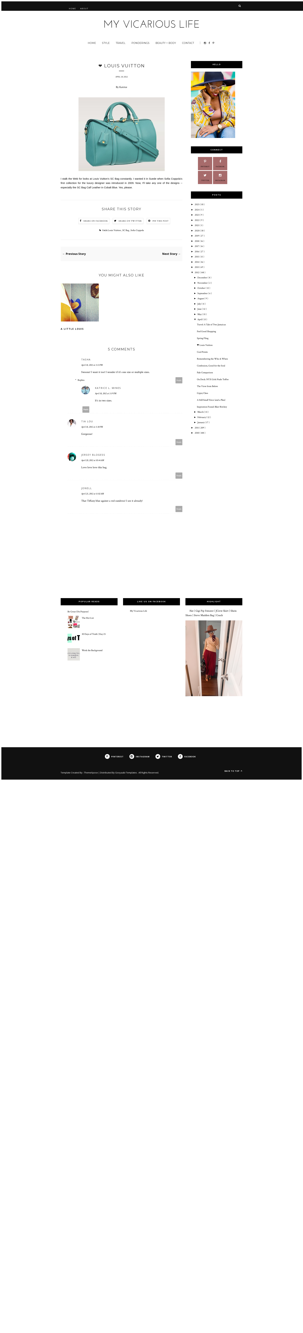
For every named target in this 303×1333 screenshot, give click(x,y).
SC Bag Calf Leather (89, 187)
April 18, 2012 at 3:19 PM (105, 393)
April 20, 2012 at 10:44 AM (92, 460)
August (200, 298)
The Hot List (88, 618)
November (202, 282)
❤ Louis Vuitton (205, 345)
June (199, 309)
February (201, 417)
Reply (179, 380)
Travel (120, 43)
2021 (197, 225)
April (200, 319)
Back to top (233, 771)
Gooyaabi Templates (126, 772)
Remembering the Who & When (212, 358)
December (202, 277)
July (199, 303)
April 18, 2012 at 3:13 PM (92, 365)
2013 (197, 267)
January (201, 422)
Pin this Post (161, 221)
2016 (197, 251)
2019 (197, 235)
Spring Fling (202, 338)
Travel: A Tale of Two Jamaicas (211, 324)
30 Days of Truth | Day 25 (94, 634)
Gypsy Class (202, 393)
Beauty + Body (165, 43)
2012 (197, 272)
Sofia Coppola (137, 230)
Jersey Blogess (93, 454)
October (201, 288)
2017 (197, 246)
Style (106, 43)
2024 (197, 209)
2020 (197, 230)
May (199, 314)
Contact (188, 43)
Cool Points (202, 352)
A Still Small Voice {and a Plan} (211, 400)
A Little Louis (72, 328)
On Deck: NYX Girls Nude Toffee (213, 379)
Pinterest (205, 163)
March (200, 412)
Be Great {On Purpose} (78, 611)
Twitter (205, 177)
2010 (197, 432)
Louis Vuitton (114, 230)
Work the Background (92, 650)
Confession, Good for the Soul (211, 365)
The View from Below (207, 386)
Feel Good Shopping (206, 331)
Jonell (86, 488)
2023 (197, 214)
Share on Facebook (95, 221)
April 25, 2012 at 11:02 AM (92, 493)
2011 (197, 427)
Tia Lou (87, 421)
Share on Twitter (130, 221)
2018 (197, 241)
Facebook (220, 163)
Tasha (86, 359)
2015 (197, 256)
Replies (81, 380)
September (202, 293)
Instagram (220, 177)
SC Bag (126, 230)
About (84, 8)
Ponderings (140, 43)
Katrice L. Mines (108, 388)
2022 (197, 220)
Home (72, 8)
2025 (197, 204)
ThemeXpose (91, 772)
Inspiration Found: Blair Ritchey (212, 406)
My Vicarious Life (138, 611)
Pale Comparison (205, 372)
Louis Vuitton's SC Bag (106, 178)
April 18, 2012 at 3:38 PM (92, 426)
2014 (197, 262)
